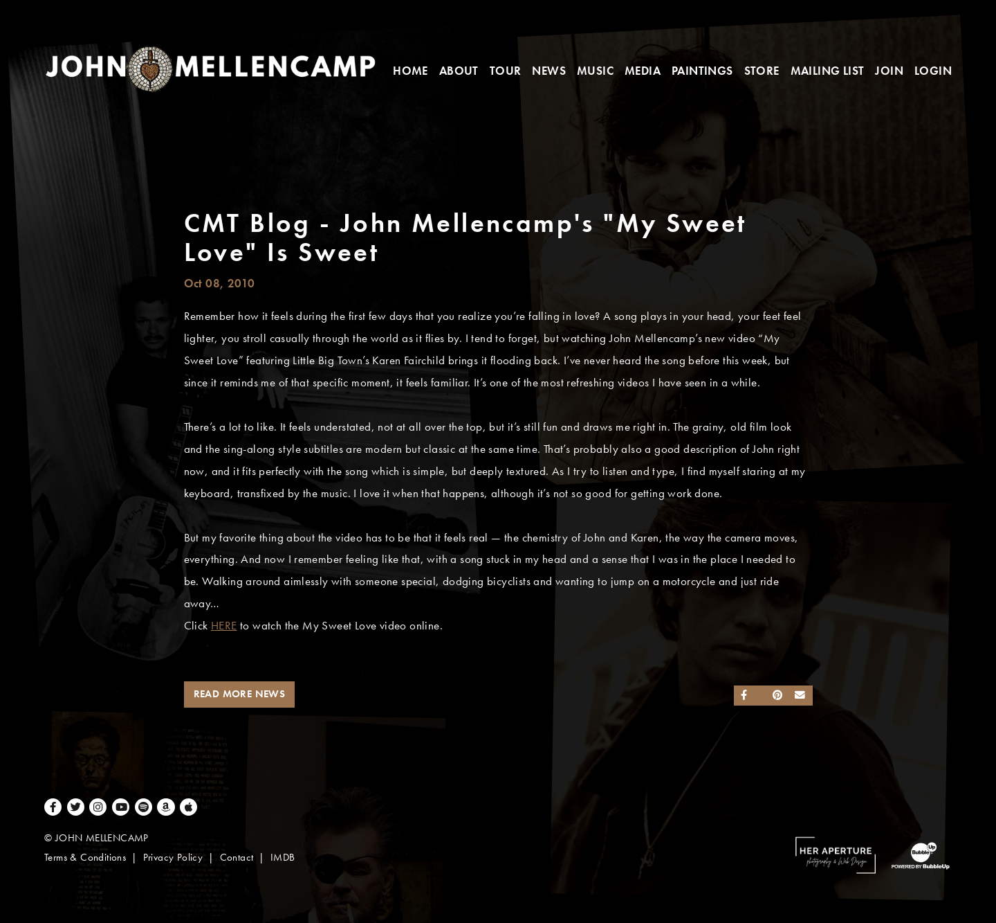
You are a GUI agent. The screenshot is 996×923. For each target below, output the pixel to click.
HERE (224, 625)
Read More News (240, 694)
